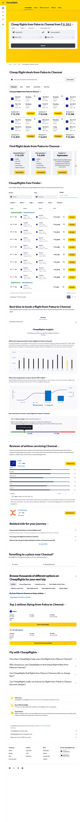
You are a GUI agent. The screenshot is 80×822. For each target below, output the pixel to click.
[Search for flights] (3, 8)
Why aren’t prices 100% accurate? (44, 737)
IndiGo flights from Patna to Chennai (20, 597)
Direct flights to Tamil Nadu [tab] (57, 584)
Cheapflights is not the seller (44, 731)
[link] (19, 172)
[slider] (78, 197)
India (19, 64)
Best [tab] (21, 87)
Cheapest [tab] (13, 87)
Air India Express (22, 510)
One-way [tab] (46, 87)
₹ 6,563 (66, 24)
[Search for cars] (3, 15)
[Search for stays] (3, 12)
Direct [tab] (28, 87)
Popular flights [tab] (63, 588)
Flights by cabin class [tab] (17, 588)
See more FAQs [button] (43, 544)
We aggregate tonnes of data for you (44, 734)
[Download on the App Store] (65, 755)
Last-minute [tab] (37, 87)
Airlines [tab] (13, 584)
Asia (15, 64)
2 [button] (72, 297)
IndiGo (19, 460)
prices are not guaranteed (45, 725)
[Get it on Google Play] (65, 751)
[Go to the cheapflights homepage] (13, 3)
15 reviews (21, 515)
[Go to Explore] (3, 19)
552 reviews (21, 466)
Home (10, 64)
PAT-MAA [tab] (43, 317)
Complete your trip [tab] (40, 584)
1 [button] (68, 297)
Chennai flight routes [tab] (25, 584)
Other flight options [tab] (32, 588)
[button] (3, 3)
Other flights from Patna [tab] (48, 588)
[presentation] (72, 24)
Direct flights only (45, 28)
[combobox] (32, 28)
